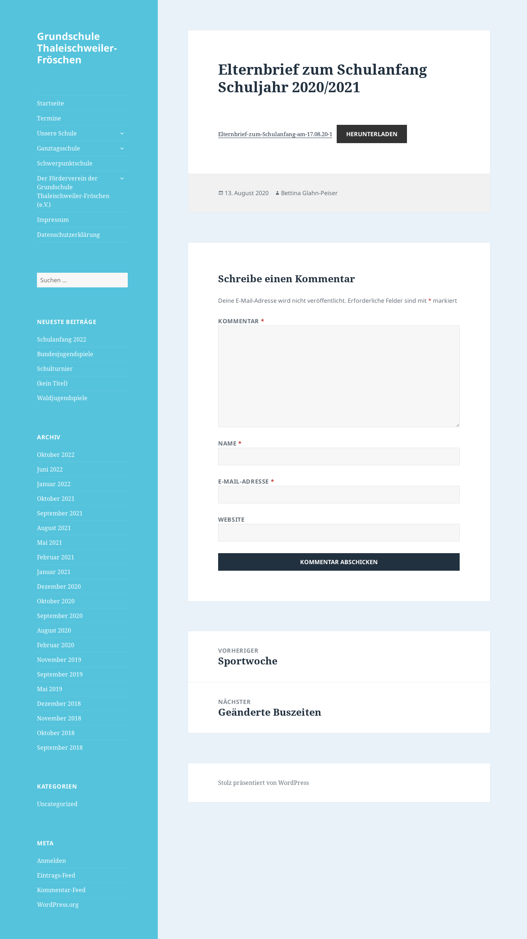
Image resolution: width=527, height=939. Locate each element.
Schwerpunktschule (65, 163)
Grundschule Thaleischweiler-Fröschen (77, 47)
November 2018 (59, 718)
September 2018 (60, 748)
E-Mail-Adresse (246, 481)
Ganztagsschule (58, 148)
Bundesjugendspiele (65, 354)
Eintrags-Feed (56, 875)
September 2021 (60, 513)
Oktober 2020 (56, 601)
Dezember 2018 (59, 704)
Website (231, 519)
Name (230, 443)
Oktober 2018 (56, 733)
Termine (49, 118)
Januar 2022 (54, 484)
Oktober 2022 (56, 455)
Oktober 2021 (56, 499)
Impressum (53, 220)
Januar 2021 (54, 572)
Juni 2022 (50, 469)
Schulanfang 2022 (61, 339)
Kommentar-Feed (61, 890)
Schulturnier (55, 369)
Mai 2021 (49, 543)
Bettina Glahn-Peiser (309, 193)
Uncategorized (57, 804)
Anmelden (51, 861)
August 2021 (54, 528)
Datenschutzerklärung (68, 235)
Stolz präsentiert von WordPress (263, 783)
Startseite (50, 103)
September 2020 (60, 616)
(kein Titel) (52, 383)
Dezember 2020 (59, 586)
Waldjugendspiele (62, 398)
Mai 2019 (49, 689)
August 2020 (54, 630)
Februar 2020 (55, 645)
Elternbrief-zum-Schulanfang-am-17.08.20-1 (275, 134)
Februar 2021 (55, 557)
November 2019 (59, 660)
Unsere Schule (57, 133)
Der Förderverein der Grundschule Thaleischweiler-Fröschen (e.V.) (73, 191)
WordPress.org (58, 905)
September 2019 (60, 674)
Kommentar (241, 321)
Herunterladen (371, 134)
